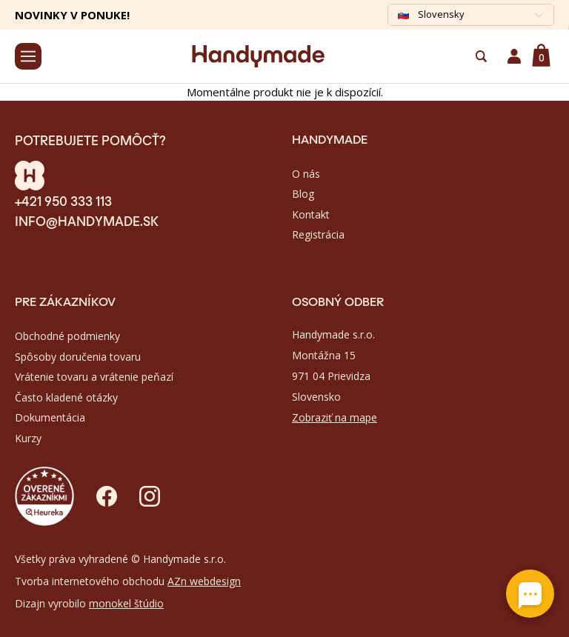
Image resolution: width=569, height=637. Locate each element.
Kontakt (311, 214)
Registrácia (318, 234)
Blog (303, 194)
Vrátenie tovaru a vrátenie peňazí (94, 377)
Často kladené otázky (66, 397)
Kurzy (28, 438)
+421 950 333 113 (63, 200)
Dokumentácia (50, 417)
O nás (306, 174)
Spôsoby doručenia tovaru (78, 357)
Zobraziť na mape (334, 417)
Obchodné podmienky (67, 336)
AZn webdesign (204, 581)
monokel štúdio (126, 603)
